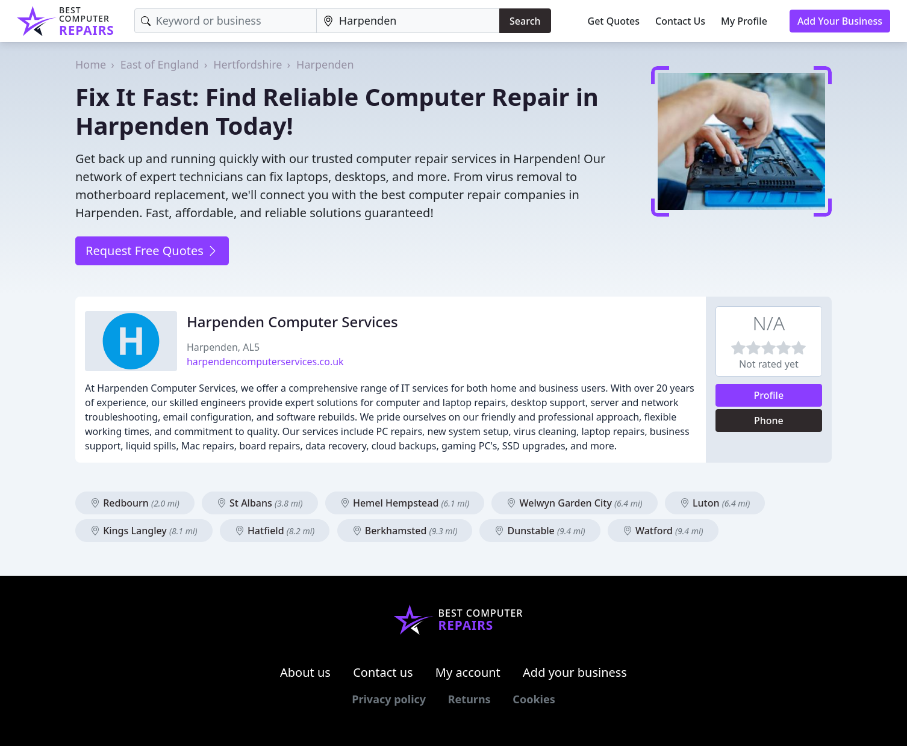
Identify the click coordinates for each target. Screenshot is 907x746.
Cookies (534, 699)
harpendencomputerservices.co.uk (265, 361)
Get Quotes (614, 21)
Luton (715, 503)
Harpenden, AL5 (223, 347)
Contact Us (680, 21)
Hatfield (275, 530)
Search (525, 21)
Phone (769, 420)
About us (305, 672)
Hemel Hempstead (404, 503)
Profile (769, 395)
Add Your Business (839, 21)
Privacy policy (389, 699)
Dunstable (539, 530)
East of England (159, 64)
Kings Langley (144, 530)
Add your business (575, 672)
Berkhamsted (405, 530)
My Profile (744, 21)
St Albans (260, 503)
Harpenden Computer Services (292, 321)
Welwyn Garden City (574, 503)
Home (90, 64)
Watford (663, 530)
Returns (469, 699)
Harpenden (325, 64)
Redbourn (134, 503)
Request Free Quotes (152, 250)
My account (467, 672)
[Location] (408, 20)
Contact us (383, 672)
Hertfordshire (247, 64)
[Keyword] (225, 20)
